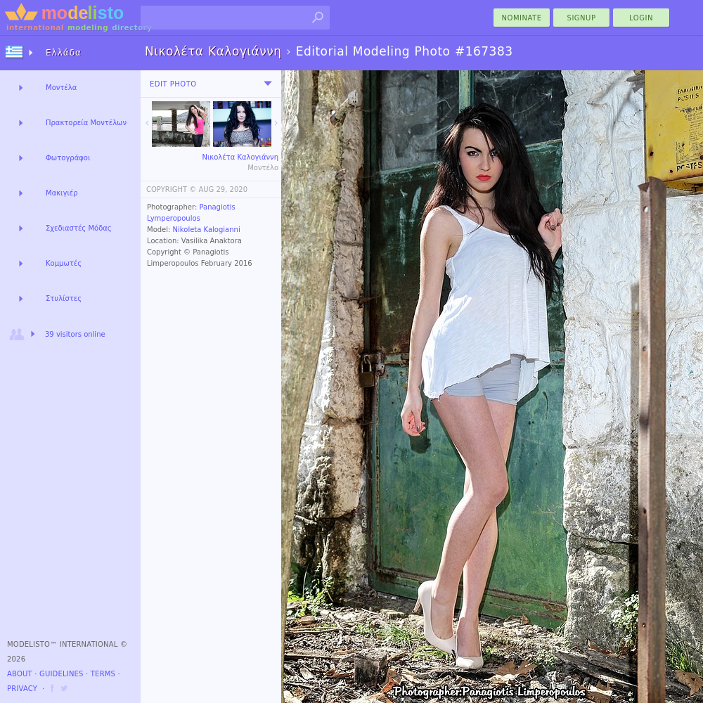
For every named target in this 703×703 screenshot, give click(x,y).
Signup (581, 18)
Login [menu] (641, 18)
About (19, 674)
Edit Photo (173, 84)
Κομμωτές (64, 263)
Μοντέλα (61, 87)
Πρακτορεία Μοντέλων (86, 123)
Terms (103, 674)
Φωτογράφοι (68, 158)
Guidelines (61, 674)
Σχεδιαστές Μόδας (79, 228)
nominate (522, 18)
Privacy (22, 688)
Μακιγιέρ (62, 193)
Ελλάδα (64, 53)
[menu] (268, 83)
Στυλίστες (64, 298)
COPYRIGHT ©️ (171, 189)
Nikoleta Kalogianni (206, 229)
